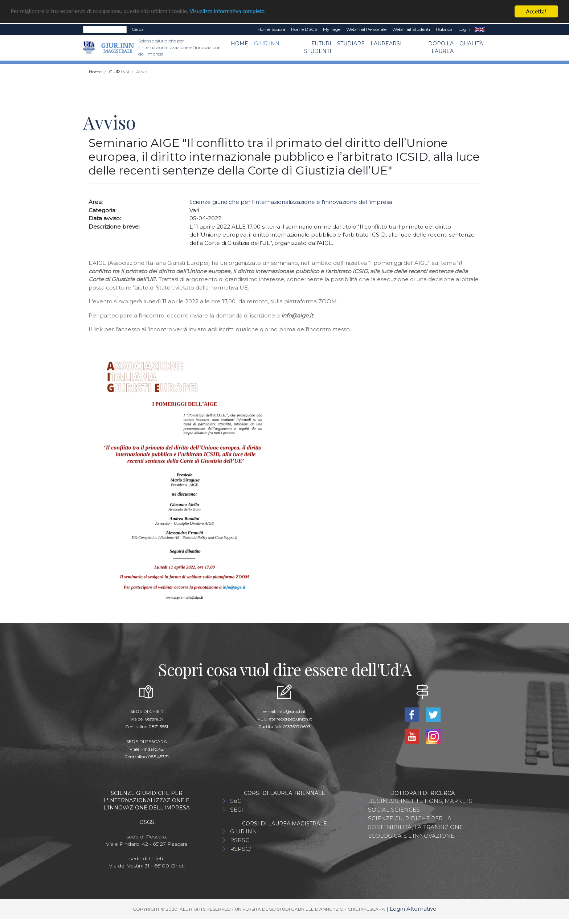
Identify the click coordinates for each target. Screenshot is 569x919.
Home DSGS (304, 29)
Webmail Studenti (411, 29)
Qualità (471, 43)
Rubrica (444, 29)
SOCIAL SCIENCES (394, 809)
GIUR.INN (266, 43)
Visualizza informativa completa (239, 11)
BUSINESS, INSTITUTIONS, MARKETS (420, 800)
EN (479, 29)
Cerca (138, 29)
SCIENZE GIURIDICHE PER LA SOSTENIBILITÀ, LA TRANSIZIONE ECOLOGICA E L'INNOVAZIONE (415, 827)
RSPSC (239, 840)
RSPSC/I (241, 848)
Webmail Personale (366, 29)
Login (464, 29)
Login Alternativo (413, 908)
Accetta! (536, 11)
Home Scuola (271, 29)
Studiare (351, 43)
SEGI (236, 809)
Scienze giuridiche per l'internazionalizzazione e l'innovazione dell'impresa (290, 201)
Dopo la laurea (441, 47)
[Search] (105, 29)
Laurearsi (386, 43)
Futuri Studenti (317, 47)
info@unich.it (291, 711)
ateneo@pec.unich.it (290, 719)
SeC (235, 800)
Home (239, 43)
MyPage (331, 29)
